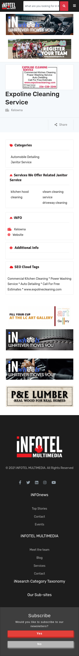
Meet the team (40, 550)
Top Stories (39, 508)
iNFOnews (39, 495)
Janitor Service (21, 162)
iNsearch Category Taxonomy (39, 581)
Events (39, 524)
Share (61, 125)
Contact (39, 516)
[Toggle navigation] (77, 6)
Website (18, 235)
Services (40, 566)
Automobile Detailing (25, 157)
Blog (39, 558)
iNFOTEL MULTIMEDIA (31, 468)
